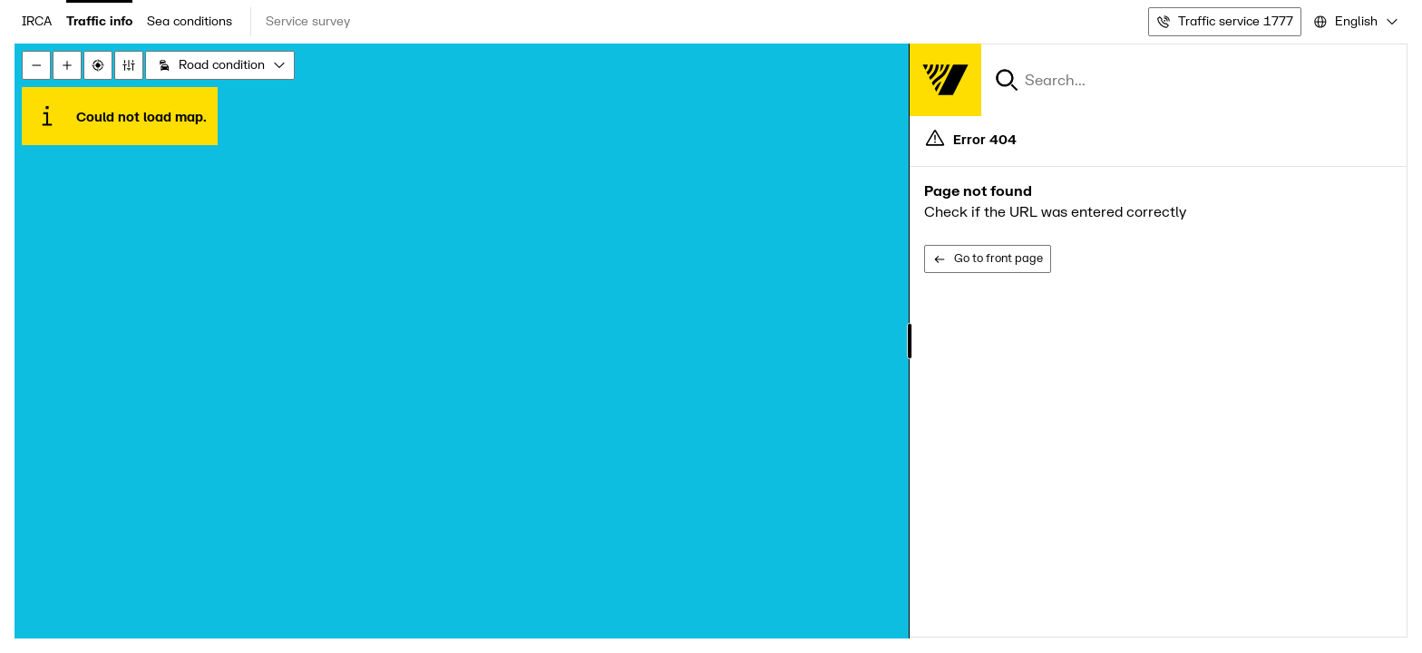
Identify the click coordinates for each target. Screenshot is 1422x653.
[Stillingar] (128, 65)
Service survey (308, 21)
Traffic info (99, 21)
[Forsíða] (945, 80)
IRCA (37, 21)
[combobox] (1354, 21)
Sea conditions (189, 21)
